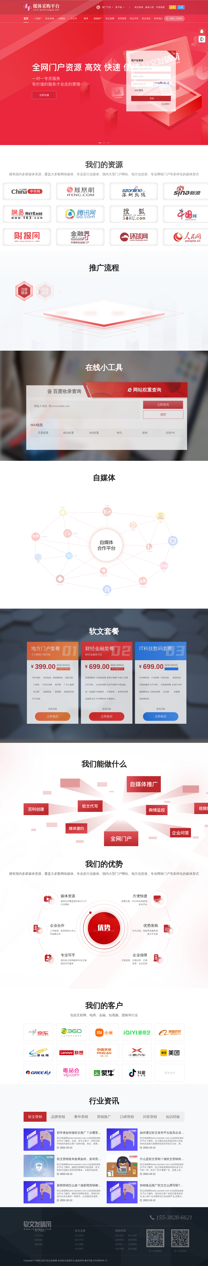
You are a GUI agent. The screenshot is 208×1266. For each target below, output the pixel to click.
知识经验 (173, 1117)
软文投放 (139, 7)
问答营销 (150, 1117)
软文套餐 (110, 18)
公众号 (74, 18)
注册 (181, 7)
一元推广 (37, 18)
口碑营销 (127, 1117)
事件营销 (81, 1117)
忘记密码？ (166, 104)
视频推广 (98, 18)
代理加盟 (160, 7)
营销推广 (104, 1117)
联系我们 (158, 18)
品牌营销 (58, 1117)
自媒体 (62, 18)
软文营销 (35, 1117)
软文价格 (49, 18)
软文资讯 (146, 18)
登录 (172, 7)
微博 (86, 18)
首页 (26, 18)
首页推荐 (122, 18)
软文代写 (134, 18)
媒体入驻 (149, 7)
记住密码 (138, 90)
